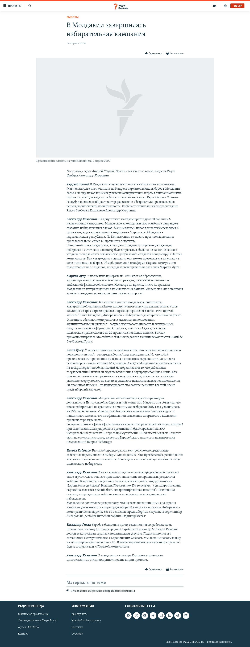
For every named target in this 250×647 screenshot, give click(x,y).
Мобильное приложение (33, 614)
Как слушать (79, 614)
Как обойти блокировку (86, 620)
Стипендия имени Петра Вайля (37, 620)
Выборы (72, 17)
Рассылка (77, 627)
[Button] (153, 53)
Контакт (23, 634)
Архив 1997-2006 (28, 627)
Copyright (77, 634)
